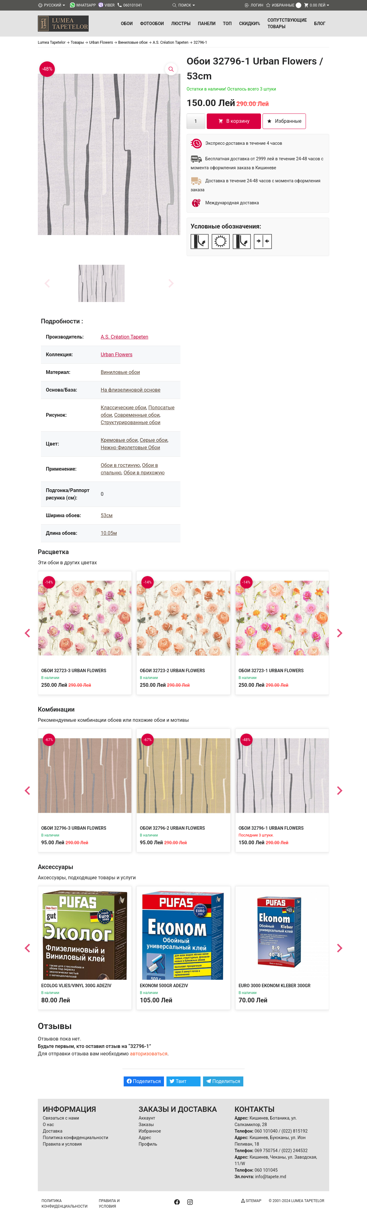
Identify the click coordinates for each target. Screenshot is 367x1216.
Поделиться (144, 1081)
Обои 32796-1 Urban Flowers (271, 828)
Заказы (146, 1124)
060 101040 (265, 1131)
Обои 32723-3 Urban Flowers (73, 670)
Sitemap (251, 1201)
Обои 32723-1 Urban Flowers (271, 670)
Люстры (181, 23)
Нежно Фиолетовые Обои (130, 447)
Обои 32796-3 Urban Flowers (73, 828)
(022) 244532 (294, 1150)
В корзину (234, 121)
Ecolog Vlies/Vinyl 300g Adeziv (76, 985)
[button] (101, 283)
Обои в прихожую (144, 473)
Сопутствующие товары (287, 23)
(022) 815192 (294, 1131)
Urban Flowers (116, 354)
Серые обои (153, 440)
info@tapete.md (270, 1176)
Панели (207, 23)
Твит (178, 1081)
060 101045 (265, 1170)
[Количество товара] (196, 121)
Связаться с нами (61, 1118)
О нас (48, 1124)
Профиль (148, 1144)
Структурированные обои (130, 422)
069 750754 (265, 1150)
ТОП (227, 23)
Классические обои (123, 408)
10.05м (109, 533)
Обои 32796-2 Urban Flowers (172, 828)
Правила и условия (62, 1144)
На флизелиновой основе (130, 390)
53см (107, 515)
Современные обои (136, 415)
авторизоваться (148, 1054)
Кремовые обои (119, 440)
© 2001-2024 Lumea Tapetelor (296, 1201)
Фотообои (152, 23)
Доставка (52, 1131)
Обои (127, 23)
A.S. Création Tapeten (124, 337)
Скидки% (249, 23)
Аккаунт (147, 1118)
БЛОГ (319, 23)
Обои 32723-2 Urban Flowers (172, 670)
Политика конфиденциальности (75, 1137)
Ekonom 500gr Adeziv (164, 985)
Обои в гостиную (120, 465)
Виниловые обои (120, 372)
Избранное (150, 1131)
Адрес (145, 1137)
